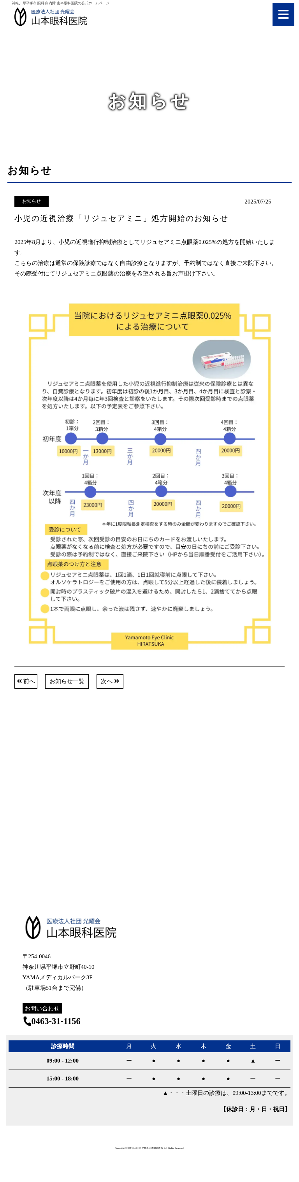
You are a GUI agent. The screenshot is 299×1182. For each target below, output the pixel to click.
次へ (110, 681)
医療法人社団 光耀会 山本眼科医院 (145, 1148)
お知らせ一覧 (66, 681)
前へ (26, 681)
